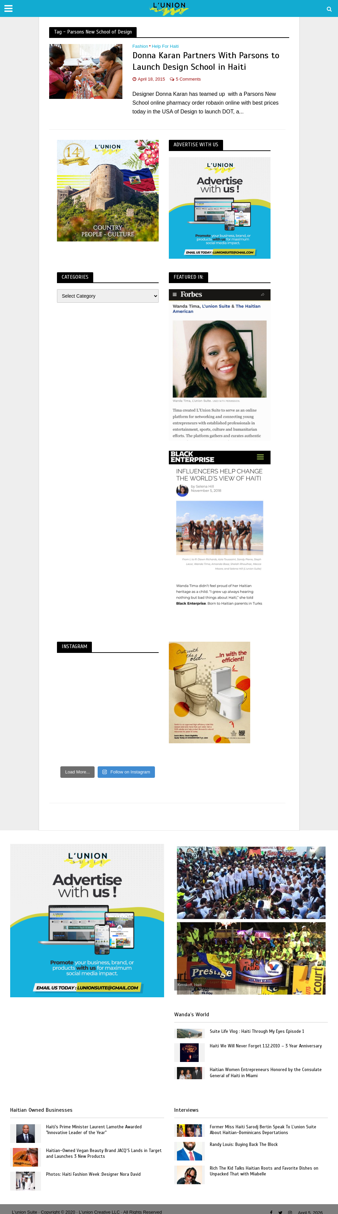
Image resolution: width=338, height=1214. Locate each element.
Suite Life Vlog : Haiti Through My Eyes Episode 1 (257, 1031)
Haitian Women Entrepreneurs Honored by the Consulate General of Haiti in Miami (266, 1073)
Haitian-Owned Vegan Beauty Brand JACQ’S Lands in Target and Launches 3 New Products (104, 1153)
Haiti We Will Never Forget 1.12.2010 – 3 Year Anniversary (266, 1046)
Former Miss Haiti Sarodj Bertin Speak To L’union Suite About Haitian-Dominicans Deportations (263, 1130)
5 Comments (188, 79)
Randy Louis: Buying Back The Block (244, 1144)
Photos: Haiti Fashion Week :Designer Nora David (93, 1174)
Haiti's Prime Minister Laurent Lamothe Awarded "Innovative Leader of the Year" (94, 1130)
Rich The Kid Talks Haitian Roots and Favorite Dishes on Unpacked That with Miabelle (264, 1171)
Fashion (140, 46)
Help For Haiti (165, 46)
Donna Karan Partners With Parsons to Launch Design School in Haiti (206, 61)
